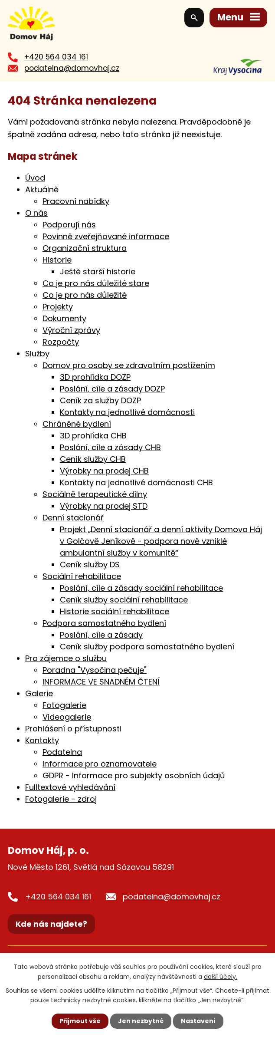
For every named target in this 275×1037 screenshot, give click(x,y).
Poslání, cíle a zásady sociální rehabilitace (141, 588)
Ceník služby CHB (93, 459)
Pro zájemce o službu (66, 659)
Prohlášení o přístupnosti (73, 729)
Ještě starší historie (97, 272)
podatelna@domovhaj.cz (71, 69)
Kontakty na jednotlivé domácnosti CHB (136, 483)
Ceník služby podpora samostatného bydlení (147, 647)
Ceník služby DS (90, 565)
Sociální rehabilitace (82, 577)
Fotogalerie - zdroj (61, 799)
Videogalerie (67, 717)
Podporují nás (69, 225)
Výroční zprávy (71, 331)
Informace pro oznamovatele (100, 764)
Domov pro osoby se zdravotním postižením (129, 366)
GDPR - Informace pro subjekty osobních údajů (134, 776)
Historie (57, 260)
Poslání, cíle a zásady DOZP (112, 389)
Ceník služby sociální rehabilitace (124, 600)
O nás (36, 213)
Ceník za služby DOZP (100, 401)
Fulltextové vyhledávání (70, 788)
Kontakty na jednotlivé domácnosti (127, 413)
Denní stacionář (73, 518)
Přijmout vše (80, 1021)
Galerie (39, 694)
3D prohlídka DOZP (95, 377)
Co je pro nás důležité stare (96, 284)
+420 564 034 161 (56, 58)
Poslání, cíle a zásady (101, 635)
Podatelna (62, 752)
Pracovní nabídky (76, 202)
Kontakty (42, 741)
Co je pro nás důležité (85, 295)
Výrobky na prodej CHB (104, 471)
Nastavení (198, 1021)
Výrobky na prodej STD (103, 506)
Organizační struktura (85, 249)
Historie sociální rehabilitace (114, 612)
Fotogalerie (64, 706)
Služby (37, 354)
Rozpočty (61, 342)
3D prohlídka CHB (93, 436)
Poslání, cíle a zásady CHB (110, 448)
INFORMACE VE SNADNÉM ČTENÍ (101, 682)
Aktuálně (42, 190)
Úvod (35, 178)
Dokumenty (64, 319)
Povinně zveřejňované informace (106, 237)
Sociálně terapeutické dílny (95, 495)
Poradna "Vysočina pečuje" (95, 670)
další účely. (220, 976)
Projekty (58, 307)
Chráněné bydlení (77, 424)
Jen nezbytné (141, 1021)
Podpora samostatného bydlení (104, 624)
